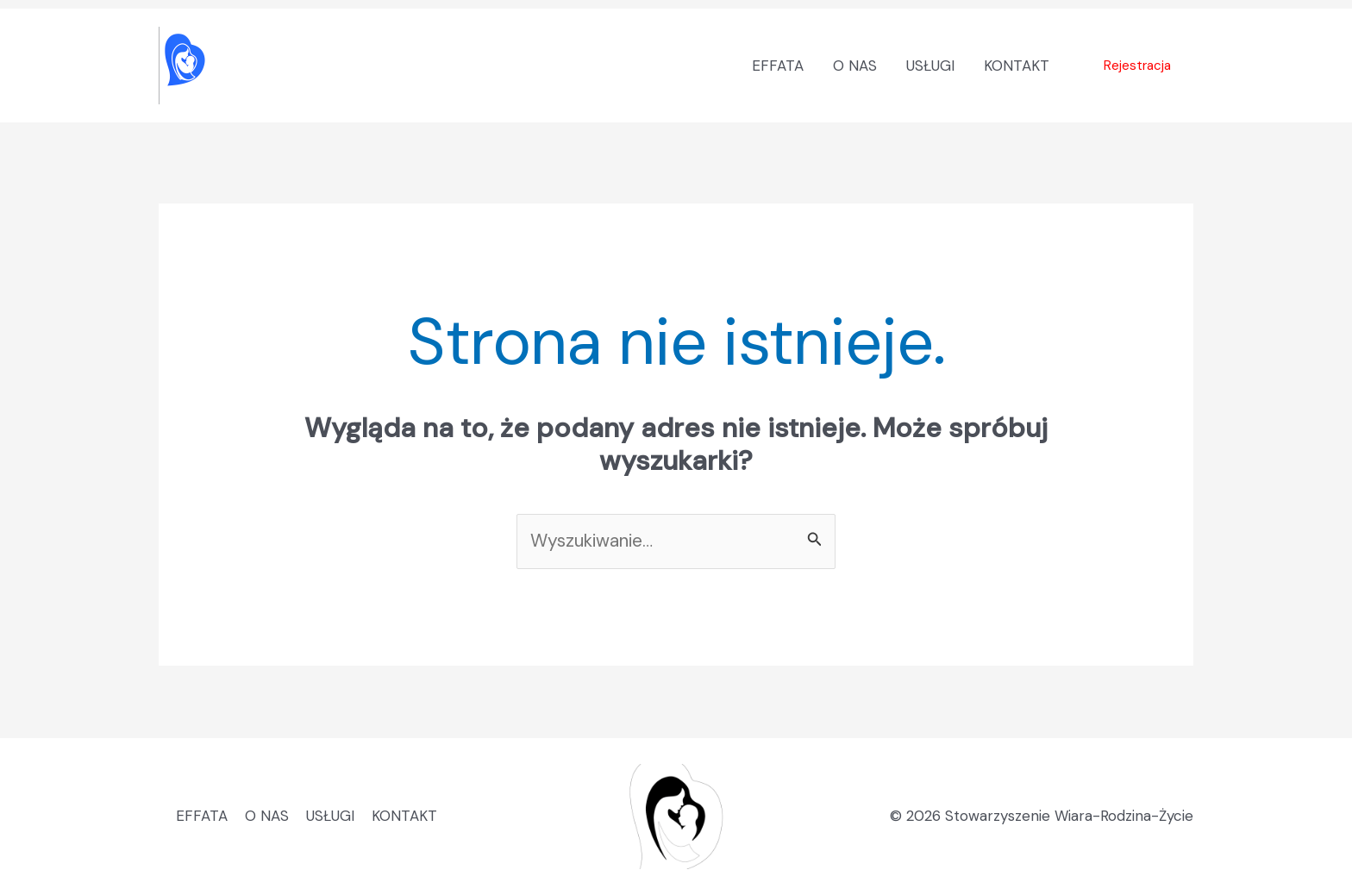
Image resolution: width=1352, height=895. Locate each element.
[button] (1137, 66)
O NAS (855, 65)
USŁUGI (930, 65)
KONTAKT (1016, 65)
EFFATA (778, 65)
